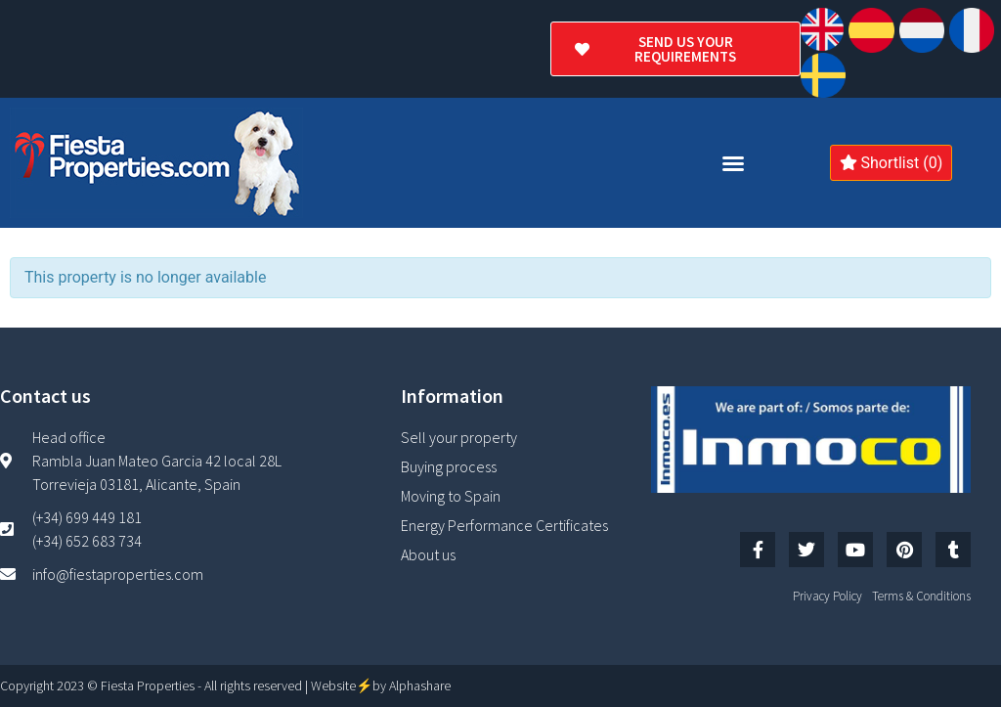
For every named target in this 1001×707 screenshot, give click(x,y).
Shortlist (891, 163)
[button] (733, 163)
